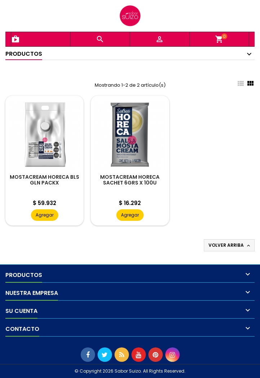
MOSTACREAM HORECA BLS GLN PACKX (44, 179)
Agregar (45, 215)
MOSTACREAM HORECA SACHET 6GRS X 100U (130, 179)
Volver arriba (230, 245)
